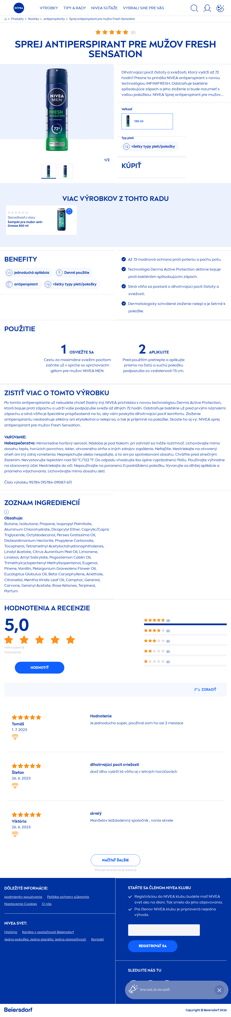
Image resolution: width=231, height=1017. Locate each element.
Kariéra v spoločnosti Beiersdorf (48, 932)
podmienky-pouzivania (23, 897)
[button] (69, 211)
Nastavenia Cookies (20, 904)
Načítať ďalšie (115, 860)
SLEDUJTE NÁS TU (144, 970)
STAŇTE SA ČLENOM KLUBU (159, 888)
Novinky (34, 19)
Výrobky (49, 8)
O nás (47, 904)
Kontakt (97, 939)
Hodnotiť (40, 668)
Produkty (18, 19)
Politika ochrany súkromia (68, 897)
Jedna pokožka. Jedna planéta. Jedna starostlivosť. (45, 939)
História (10, 932)
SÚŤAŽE (104, 8)
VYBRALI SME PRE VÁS (143, 8)
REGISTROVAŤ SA (153, 946)
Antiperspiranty (54, 19)
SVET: (15, 923)
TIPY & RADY (74, 8)
